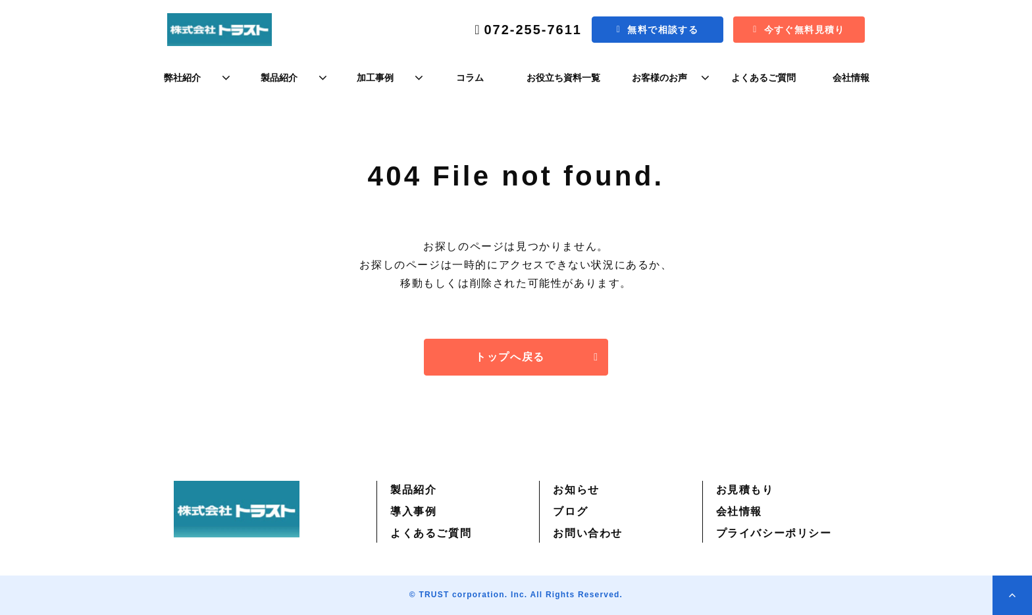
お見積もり (745, 489)
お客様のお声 (659, 77)
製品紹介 (279, 77)
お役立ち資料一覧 (563, 77)
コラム (470, 77)
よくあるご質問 (763, 77)
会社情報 (851, 77)
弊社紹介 (182, 77)
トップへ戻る (510, 356)
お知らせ (576, 489)
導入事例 (413, 511)
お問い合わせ (588, 533)
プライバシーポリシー (774, 533)
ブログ (570, 511)
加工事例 (375, 77)
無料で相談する (662, 29)
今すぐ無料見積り (804, 29)
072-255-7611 (533, 29)
